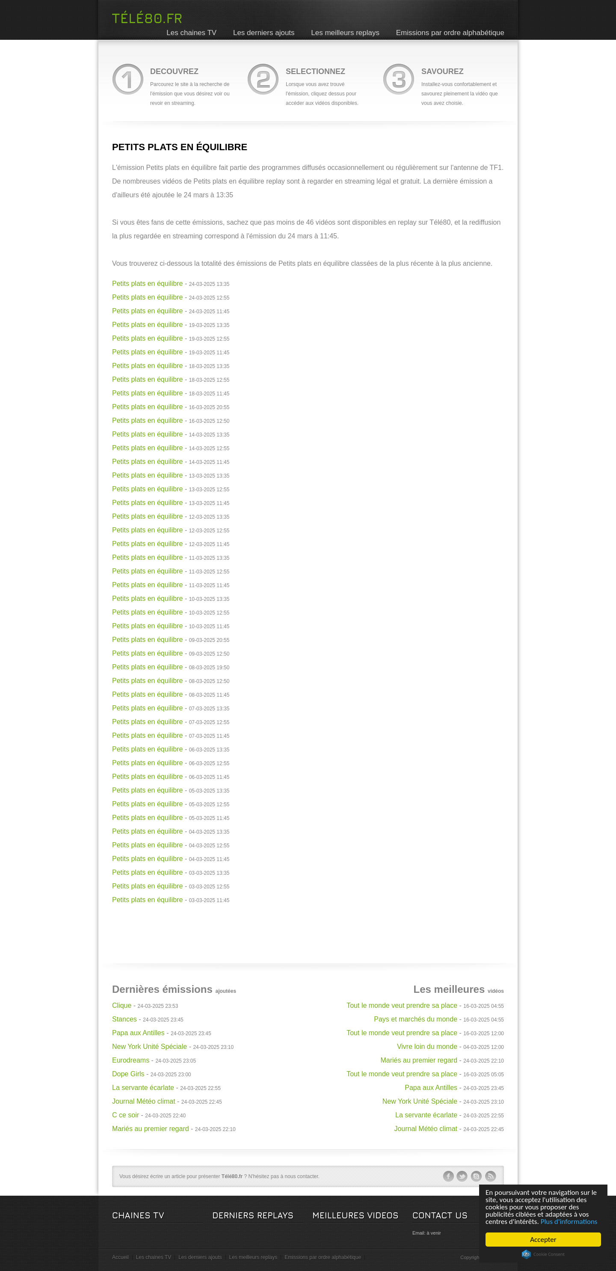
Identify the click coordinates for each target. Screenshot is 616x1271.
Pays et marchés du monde (415, 1019)
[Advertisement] (308, 926)
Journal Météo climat (143, 1101)
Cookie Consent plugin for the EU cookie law (543, 1254)
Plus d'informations (569, 1221)
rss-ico (491, 1176)
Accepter (543, 1239)
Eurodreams (130, 1060)
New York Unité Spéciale (149, 1046)
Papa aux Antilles (138, 1032)
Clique (121, 1005)
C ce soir (125, 1115)
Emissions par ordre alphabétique (450, 33)
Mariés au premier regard (150, 1128)
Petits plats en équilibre (147, 283)
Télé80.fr (147, 18)
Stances (124, 1019)
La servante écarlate (143, 1087)
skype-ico (477, 1176)
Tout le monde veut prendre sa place (401, 1005)
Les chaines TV (191, 33)
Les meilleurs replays (345, 33)
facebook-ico (448, 1176)
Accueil (120, 1257)
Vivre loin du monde (427, 1046)
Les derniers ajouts (264, 33)
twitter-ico (462, 1176)
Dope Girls (128, 1074)
